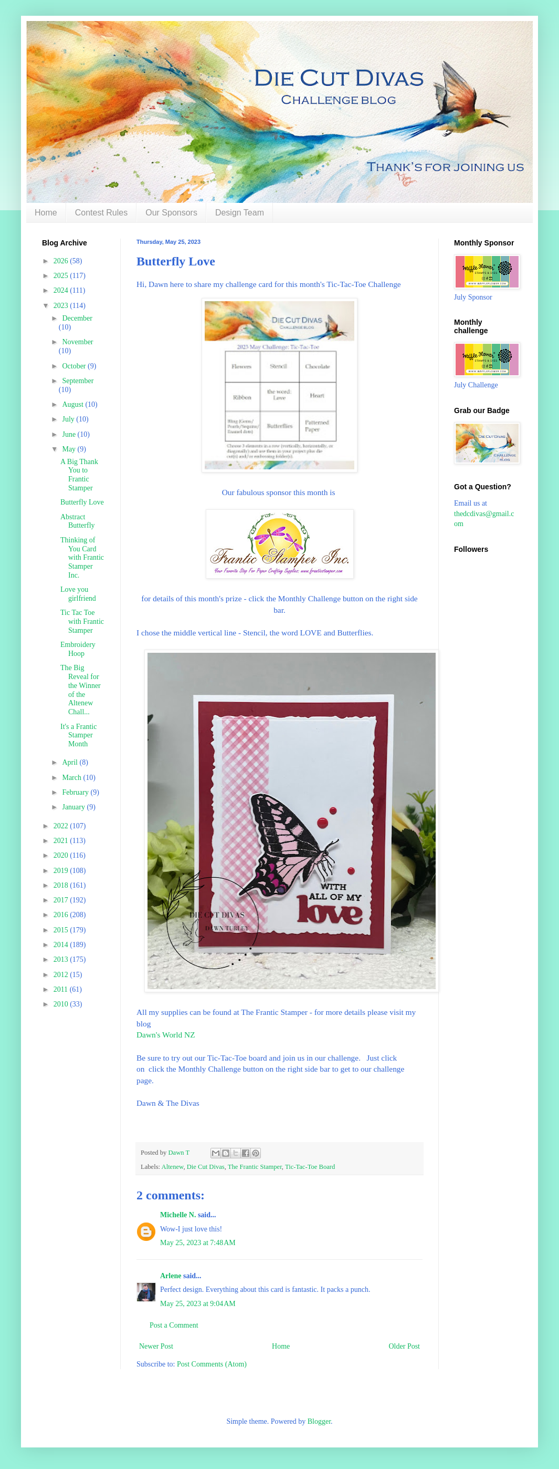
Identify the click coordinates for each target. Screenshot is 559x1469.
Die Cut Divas (206, 1166)
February (76, 792)
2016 (62, 915)
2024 (62, 290)
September (77, 381)
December (77, 318)
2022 (62, 826)
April (70, 762)
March (72, 778)
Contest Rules (101, 212)
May (69, 449)
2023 (62, 306)
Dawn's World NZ (165, 1034)
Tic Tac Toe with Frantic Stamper (82, 621)
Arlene (170, 1276)
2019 (62, 871)
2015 (62, 930)
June (69, 434)
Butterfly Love (82, 502)
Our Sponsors (171, 212)
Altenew (173, 1166)
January (74, 807)
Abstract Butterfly (77, 521)
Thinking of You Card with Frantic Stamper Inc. (82, 557)
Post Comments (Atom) (212, 1364)
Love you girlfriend (78, 593)
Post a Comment (174, 1325)
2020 (62, 855)
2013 (62, 959)
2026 (62, 261)
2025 (62, 276)
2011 (62, 989)
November (77, 342)
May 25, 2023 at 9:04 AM (198, 1304)
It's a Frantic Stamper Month (78, 735)
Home (46, 212)
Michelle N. (178, 1215)
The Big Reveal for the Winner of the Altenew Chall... (80, 690)
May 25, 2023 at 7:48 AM (198, 1243)
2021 (62, 841)
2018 (62, 885)
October (75, 366)
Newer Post (156, 1346)
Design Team (239, 212)
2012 (62, 975)
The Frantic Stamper (255, 1166)
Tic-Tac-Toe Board (310, 1166)
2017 (62, 900)
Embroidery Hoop (78, 649)
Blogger (319, 1421)
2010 (62, 1004)
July (69, 419)
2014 (62, 945)
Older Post (404, 1346)
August (73, 404)
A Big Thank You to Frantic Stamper (79, 475)
